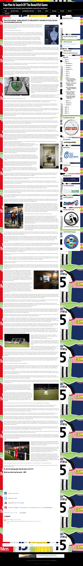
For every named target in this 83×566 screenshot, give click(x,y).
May (67, 75)
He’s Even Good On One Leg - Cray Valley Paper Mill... (70, 93)
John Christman (10, 519)
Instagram (54, 11)
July (67, 71)
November (68, 65)
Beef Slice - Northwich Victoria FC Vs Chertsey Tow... (71, 84)
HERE (32, 469)
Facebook (62, 11)
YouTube (39, 11)
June (67, 73)
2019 (66, 61)
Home (6, 11)
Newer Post (6, 544)
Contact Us (7, 13)
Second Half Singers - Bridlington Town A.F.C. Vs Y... (71, 97)
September (68, 69)
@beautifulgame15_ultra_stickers (36, 507)
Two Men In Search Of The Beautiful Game (25, 5)
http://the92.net (53, 560)
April (67, 77)
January (68, 104)
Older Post (57, 544)
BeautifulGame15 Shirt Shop (28, 11)
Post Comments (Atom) (34, 548)
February (68, 102)
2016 (66, 111)
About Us (69, 11)
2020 (66, 59)
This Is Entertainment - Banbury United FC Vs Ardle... (71, 88)
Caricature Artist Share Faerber (35, 521)
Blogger (47, 563)
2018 (66, 107)
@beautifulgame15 (24, 507)
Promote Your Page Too (66, 46)
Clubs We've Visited (15, 11)
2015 (66, 113)
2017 (66, 109)
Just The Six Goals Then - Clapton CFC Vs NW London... (71, 80)
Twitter (46, 11)
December (68, 63)
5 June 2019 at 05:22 (17, 519)
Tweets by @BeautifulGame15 (70, 53)
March (67, 100)
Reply (8, 522)
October (68, 67)
